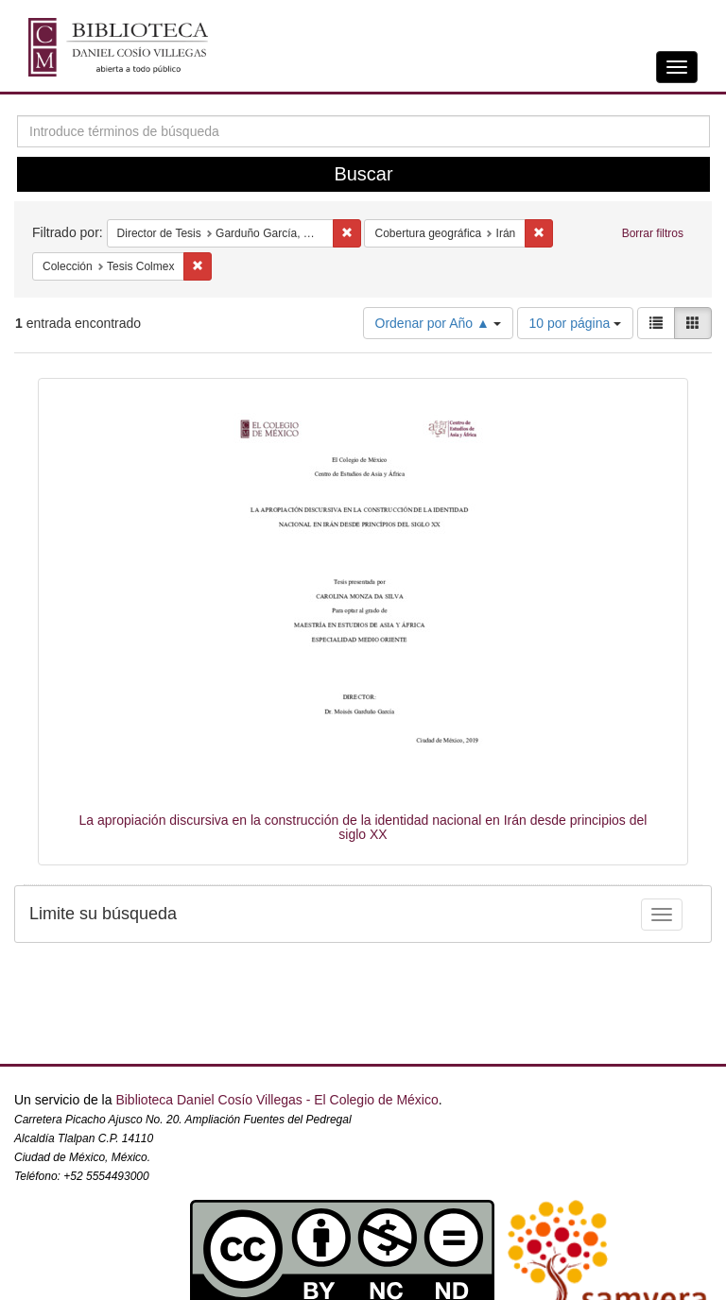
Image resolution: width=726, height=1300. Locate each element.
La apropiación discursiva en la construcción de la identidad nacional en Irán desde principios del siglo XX (363, 827)
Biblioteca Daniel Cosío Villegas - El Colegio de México (276, 1099)
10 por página (575, 323)
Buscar (363, 173)
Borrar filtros (652, 233)
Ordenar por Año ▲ (438, 323)
